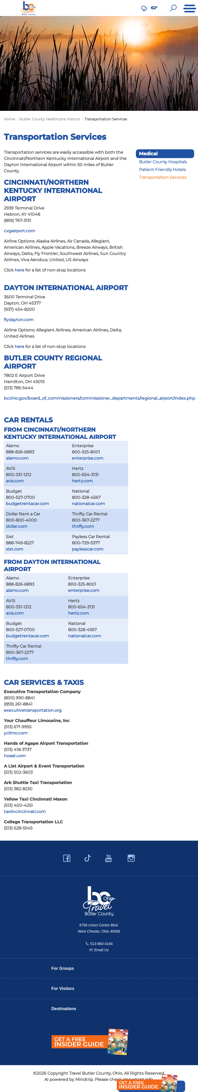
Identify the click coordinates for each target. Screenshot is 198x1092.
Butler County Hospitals (163, 161)
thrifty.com (83, 526)
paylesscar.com (87, 549)
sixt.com (14, 549)
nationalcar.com (88, 503)
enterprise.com (87, 458)
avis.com (15, 480)
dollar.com (16, 526)
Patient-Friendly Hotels (162, 169)
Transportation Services (162, 177)
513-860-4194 (101, 944)
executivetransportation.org (33, 710)
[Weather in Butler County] (144, 8)
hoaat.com (15, 755)
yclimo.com (16, 733)
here (19, 270)
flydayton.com (19, 319)
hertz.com (82, 480)
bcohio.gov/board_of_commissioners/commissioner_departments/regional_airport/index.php (99, 398)
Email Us (101, 950)
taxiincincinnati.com (25, 811)
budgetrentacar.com (27, 503)
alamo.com (17, 458)
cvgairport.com (19, 230)
